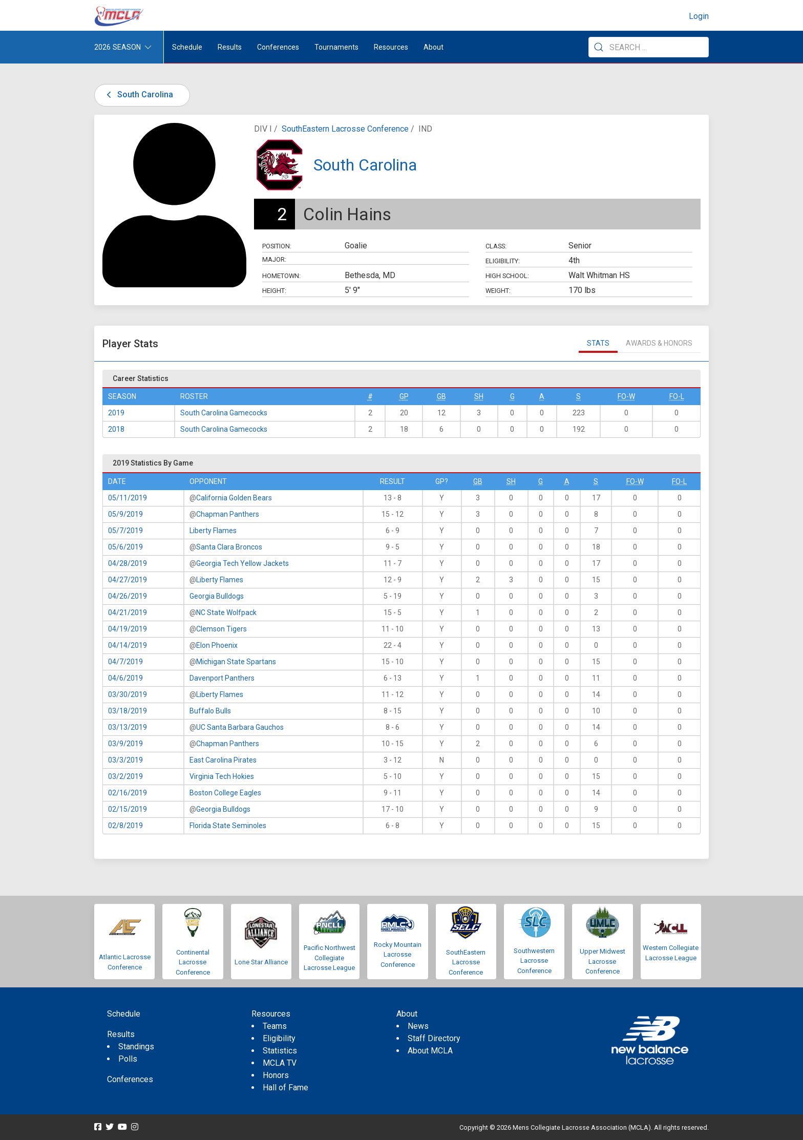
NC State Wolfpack (226, 612)
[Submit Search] (598, 47)
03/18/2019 (127, 711)
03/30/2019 (127, 694)
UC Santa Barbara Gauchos (240, 727)
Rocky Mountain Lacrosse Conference (397, 954)
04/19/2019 (127, 629)
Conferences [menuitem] (130, 1079)
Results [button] (230, 47)
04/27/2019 (127, 580)
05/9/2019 (125, 514)
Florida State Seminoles (227, 825)
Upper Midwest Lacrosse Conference (602, 961)
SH (478, 396)
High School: (507, 276)
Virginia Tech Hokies (221, 776)
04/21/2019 (127, 612)
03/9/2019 (125, 744)
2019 (116, 413)
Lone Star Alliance (261, 962)
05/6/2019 (125, 547)
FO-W (626, 396)
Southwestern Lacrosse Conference (534, 961)
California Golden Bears (234, 498)
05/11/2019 (127, 498)
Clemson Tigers (221, 629)
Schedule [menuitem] (187, 47)
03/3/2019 (125, 760)
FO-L (676, 396)
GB (441, 396)
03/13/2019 (127, 727)
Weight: (498, 290)
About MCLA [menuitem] (430, 1050)
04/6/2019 (125, 678)
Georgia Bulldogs (216, 596)
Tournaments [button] (336, 47)
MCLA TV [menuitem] (280, 1063)
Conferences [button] (278, 47)
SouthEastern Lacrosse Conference (345, 129)
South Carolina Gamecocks (223, 413)
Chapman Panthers (227, 514)
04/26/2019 (127, 596)
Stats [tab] (598, 343)
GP (404, 396)
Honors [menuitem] (276, 1075)
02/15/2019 (127, 809)
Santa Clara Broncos (229, 547)
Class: (495, 246)
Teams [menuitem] (275, 1026)
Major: (274, 259)
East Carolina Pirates (223, 760)
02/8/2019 (125, 825)
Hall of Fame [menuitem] (285, 1087)
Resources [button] (391, 47)
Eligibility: (502, 261)
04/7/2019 (125, 662)
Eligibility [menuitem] (279, 1038)
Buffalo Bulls (210, 711)
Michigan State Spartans (236, 662)
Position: (276, 246)
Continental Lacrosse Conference (193, 962)
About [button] (433, 47)
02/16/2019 (127, 793)
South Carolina (138, 94)
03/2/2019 (125, 776)
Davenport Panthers (222, 678)
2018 (116, 429)
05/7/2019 (125, 530)
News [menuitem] (418, 1026)
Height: (274, 290)
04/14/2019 (127, 645)
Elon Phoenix (217, 645)
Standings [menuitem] (136, 1046)
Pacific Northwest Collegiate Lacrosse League (329, 958)
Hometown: (281, 276)
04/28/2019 (127, 563)
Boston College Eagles (225, 793)
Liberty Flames (213, 530)
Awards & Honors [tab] (659, 343)
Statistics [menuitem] (280, 1050)
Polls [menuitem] (127, 1059)
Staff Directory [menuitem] (434, 1038)
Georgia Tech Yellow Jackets (242, 563)
